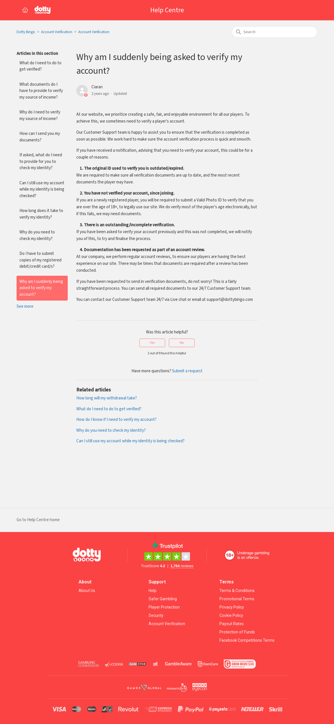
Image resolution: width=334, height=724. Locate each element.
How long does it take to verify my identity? (41, 214)
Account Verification (56, 32)
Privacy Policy (231, 607)
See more (25, 306)
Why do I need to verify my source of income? (39, 115)
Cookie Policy (231, 615)
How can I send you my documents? (39, 137)
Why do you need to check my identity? (37, 235)
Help (153, 590)
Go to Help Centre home (38, 520)
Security (156, 615)
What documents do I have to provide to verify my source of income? (41, 91)
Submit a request (187, 371)
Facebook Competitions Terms (247, 640)
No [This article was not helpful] (182, 343)
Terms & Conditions (237, 590)
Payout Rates (231, 623)
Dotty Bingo (26, 32)
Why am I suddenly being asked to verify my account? (41, 288)
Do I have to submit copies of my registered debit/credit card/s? (40, 260)
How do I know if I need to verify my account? (116, 419)
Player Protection (164, 607)
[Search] (274, 32)
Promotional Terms (236, 599)
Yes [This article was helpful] (152, 343)
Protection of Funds (237, 632)
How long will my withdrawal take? (106, 398)
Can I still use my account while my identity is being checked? (41, 189)
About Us (87, 590)
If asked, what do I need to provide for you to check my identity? (40, 161)
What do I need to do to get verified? (40, 66)
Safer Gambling (163, 599)
